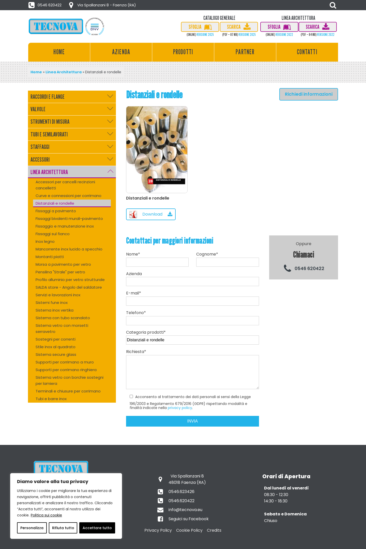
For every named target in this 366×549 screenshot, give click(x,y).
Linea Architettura (63, 72)
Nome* (157, 259)
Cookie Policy (189, 530)
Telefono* (192, 316)
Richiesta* (192, 372)
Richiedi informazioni (308, 94)
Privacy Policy (158, 530)
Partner (245, 52)
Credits (214, 530)
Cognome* (227, 259)
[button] (45, 5)
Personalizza (31, 527)
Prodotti (183, 52)
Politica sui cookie (46, 515)
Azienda (121, 52)
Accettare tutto (97, 527)
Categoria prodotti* (192, 336)
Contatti (307, 52)
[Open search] (333, 5)
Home (59, 52)
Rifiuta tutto (63, 527)
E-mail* (192, 297)
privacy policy (180, 407)
